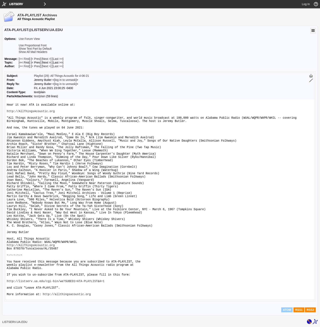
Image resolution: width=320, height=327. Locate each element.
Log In (306, 4)
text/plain (39, 96)
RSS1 (299, 309)
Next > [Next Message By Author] (46, 66)
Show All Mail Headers (33, 52)
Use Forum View (29, 38)
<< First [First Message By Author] (24, 66)
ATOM (287, 309)
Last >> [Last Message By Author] (58, 66)
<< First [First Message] (24, 58)
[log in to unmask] (65, 79)
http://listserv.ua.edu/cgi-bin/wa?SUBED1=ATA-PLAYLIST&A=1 (55, 281)
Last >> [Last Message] (58, 58)
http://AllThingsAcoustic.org (31, 111)
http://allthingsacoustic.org (67, 294)
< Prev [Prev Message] (36, 58)
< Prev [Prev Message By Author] (36, 66)
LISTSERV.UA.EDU (14, 322)
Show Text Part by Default (35, 48)
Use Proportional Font (33, 45)
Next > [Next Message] (46, 58)
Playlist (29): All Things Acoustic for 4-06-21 (61, 75)
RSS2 (310, 309)
